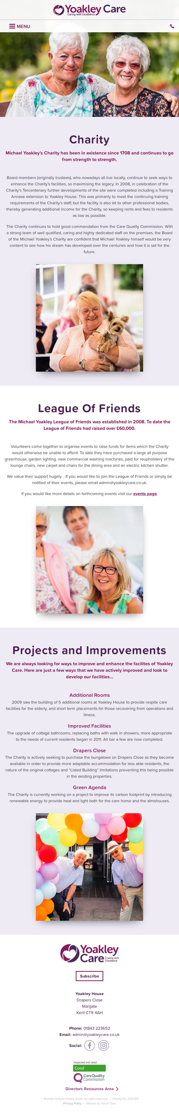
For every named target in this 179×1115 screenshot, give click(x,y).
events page (145, 493)
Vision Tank (108, 1103)
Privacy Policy (72, 1103)
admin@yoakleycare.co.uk (96, 1034)
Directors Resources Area (89, 1089)
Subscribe (89, 976)
